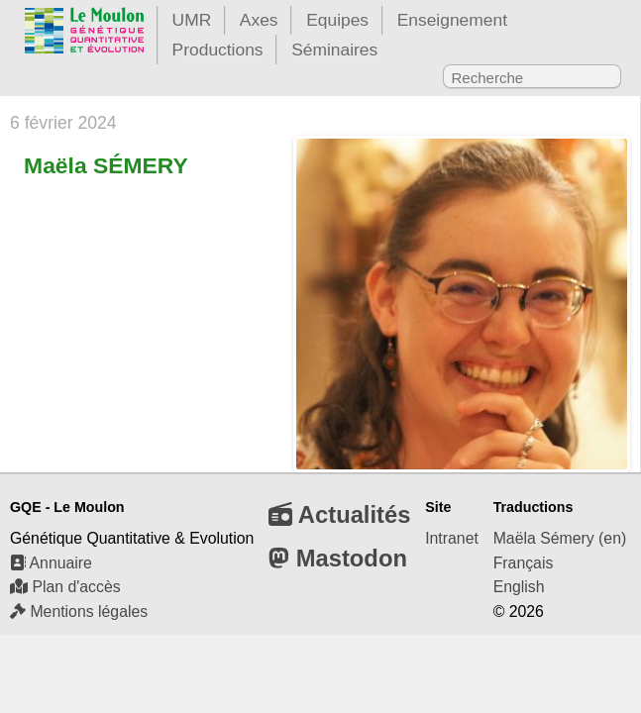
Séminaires (334, 49)
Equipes (337, 20)
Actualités (339, 514)
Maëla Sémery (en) (560, 538)
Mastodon (337, 558)
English (519, 586)
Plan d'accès (65, 586)
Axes (259, 20)
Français (523, 563)
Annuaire (51, 563)
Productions (218, 49)
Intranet (452, 538)
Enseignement (452, 20)
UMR (192, 20)
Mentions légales (79, 611)
